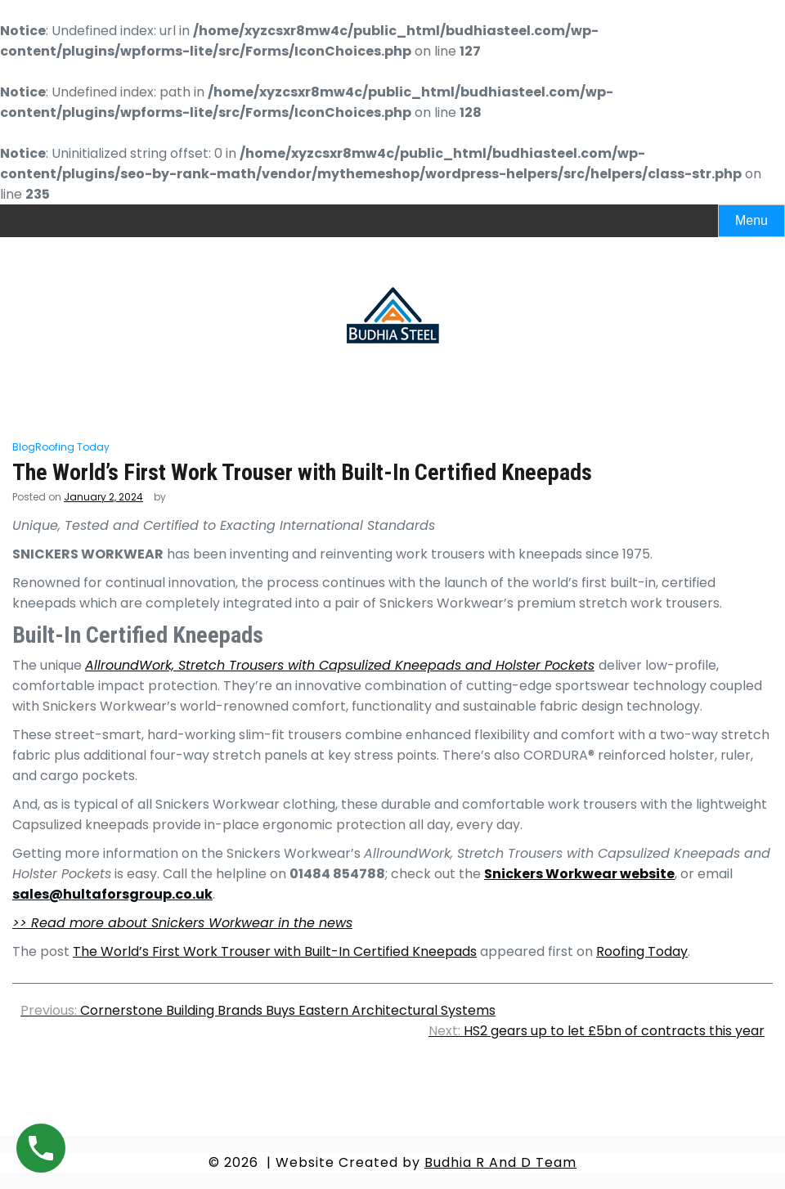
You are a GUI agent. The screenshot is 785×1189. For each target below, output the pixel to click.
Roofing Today (72, 447)
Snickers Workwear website (579, 873)
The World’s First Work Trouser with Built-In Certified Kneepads (275, 951)
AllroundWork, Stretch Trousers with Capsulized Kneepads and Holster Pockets (339, 665)
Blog (23, 447)
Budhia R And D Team (500, 1162)
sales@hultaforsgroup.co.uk (112, 894)
